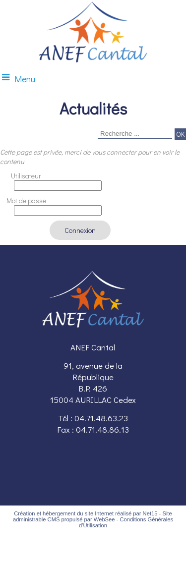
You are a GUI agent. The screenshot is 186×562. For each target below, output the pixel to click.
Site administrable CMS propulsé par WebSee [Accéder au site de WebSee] (92, 516)
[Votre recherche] (135, 134)
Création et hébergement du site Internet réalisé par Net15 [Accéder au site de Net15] (85, 513)
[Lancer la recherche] (180, 134)
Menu (24, 79)
